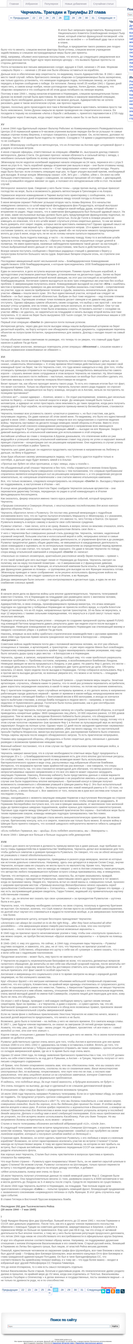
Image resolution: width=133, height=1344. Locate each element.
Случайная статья (103, 3)
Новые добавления (76, 3)
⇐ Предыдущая (19, 17)
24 (47, 17)
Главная (14, 3)
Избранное (31, 3)
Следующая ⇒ (106, 17)
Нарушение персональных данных (89, 1343)
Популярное (51, 3)
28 (73, 17)
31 (93, 17)
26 (60, 17)
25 (53, 17)
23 (40, 17)
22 (33, 17)
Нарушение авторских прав (63, 1343)
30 (86, 17)
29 (79, 17)
